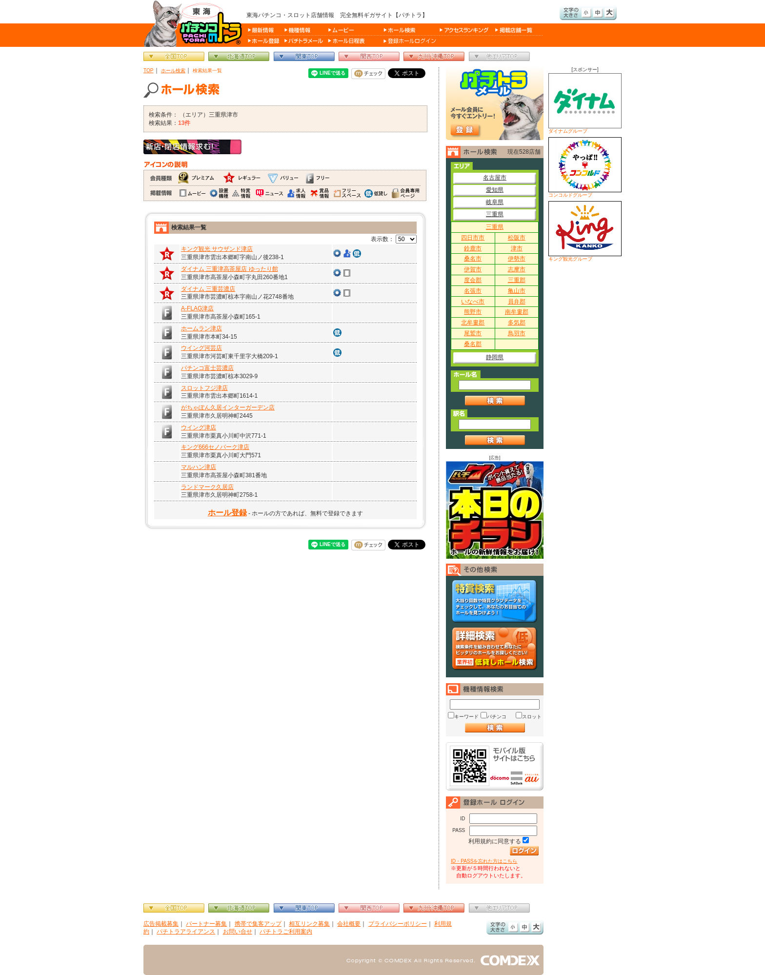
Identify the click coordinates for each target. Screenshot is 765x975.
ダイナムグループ (585, 103)
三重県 (494, 214)
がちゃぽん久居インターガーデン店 (228, 407)
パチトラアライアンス (186, 931)
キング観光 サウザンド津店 (217, 248)
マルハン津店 (198, 467)
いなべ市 (472, 301)
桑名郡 (473, 344)
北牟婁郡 (472, 322)
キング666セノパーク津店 (215, 447)
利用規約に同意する (494, 841)
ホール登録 (227, 512)
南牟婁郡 (516, 311)
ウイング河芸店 (201, 348)
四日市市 (472, 237)
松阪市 (516, 237)
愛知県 (494, 189)
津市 (517, 248)
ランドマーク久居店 (207, 487)
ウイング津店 (198, 427)
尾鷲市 (473, 333)
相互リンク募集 (309, 923)
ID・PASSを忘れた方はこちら (484, 861)
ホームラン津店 (201, 328)
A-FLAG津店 (197, 308)
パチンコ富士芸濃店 (207, 368)
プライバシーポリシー (397, 923)
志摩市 (516, 269)
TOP (148, 70)
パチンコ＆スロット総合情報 (194, 23)
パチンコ (496, 716)
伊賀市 (473, 269)
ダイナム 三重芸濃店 (208, 288)
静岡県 (494, 357)
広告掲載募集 (161, 923)
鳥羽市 (516, 333)
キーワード (466, 716)
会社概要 (349, 923)
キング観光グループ (585, 231)
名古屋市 (494, 177)
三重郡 (516, 280)
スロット (532, 716)
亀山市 (516, 290)
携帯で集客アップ (258, 923)
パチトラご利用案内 (286, 931)
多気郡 (516, 322)
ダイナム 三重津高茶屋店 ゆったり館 (229, 268)
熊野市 (473, 311)
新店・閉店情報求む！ (192, 147)
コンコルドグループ (585, 167)
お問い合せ (237, 931)
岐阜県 (494, 202)
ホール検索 (173, 70)
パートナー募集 (206, 923)
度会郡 (473, 280)
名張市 (473, 290)
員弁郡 (516, 301)
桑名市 (473, 258)
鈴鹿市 (473, 248)
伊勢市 (516, 258)
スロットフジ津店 (204, 388)
